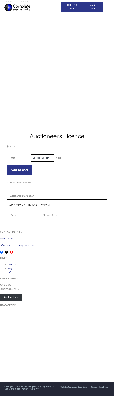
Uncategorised (26, 182)
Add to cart (19, 170)
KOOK (7, 389)
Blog (9, 268)
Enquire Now (92, 7)
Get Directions (11, 297)
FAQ (9, 272)
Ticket (11, 157)
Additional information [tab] (22, 195)
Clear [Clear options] (58, 158)
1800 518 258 (6, 238)
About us (11, 264)
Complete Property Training (32, 386)
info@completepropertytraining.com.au (19, 245)
